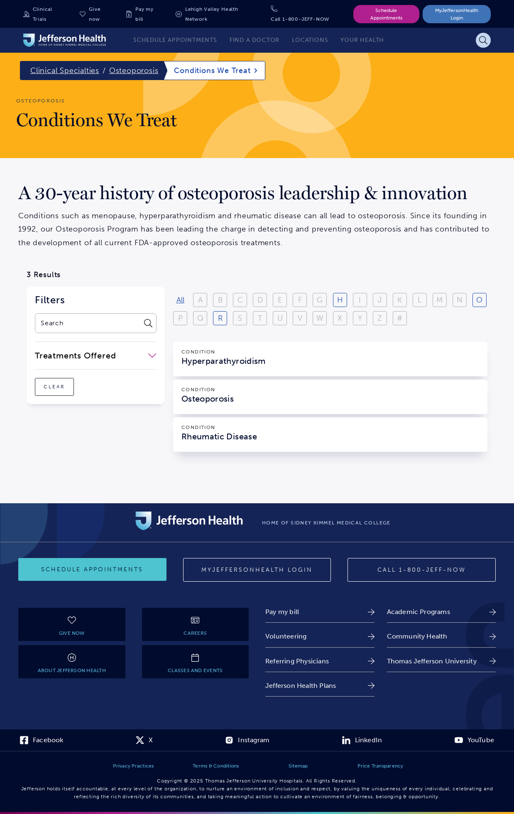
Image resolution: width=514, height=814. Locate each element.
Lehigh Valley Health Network (211, 14)
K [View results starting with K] (399, 300)
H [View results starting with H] (340, 300)
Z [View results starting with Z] (379, 318)
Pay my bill (144, 14)
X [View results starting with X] (340, 318)
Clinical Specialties (64, 70)
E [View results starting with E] (280, 300)
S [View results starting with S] (240, 318)
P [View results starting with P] (180, 318)
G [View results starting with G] (320, 300)
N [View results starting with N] (460, 300)
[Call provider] (422, 570)
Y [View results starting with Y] (360, 318)
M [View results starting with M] (439, 300)
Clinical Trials (42, 14)
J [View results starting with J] (380, 300)
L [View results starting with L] (419, 300)
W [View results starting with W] (319, 318)
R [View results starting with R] (220, 318)
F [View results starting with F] (300, 300)
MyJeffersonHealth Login (456, 14)
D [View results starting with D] (260, 300)
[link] (319, 612)
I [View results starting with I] (360, 300)
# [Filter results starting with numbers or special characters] (399, 318)
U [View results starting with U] (280, 318)
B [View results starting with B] (220, 300)
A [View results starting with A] (200, 300)
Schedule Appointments (386, 14)
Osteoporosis (134, 70)
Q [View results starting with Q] (200, 318)
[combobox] (87, 323)
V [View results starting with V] (300, 318)
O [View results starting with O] (479, 300)
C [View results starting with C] (240, 300)
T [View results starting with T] (260, 318)
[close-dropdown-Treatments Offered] (96, 355)
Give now (94, 14)
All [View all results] (180, 300)
